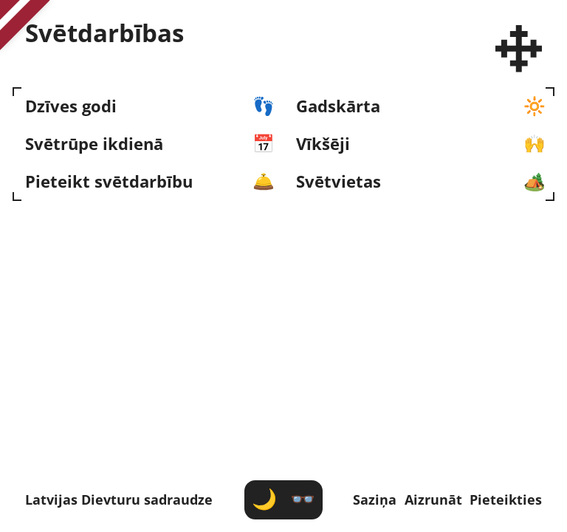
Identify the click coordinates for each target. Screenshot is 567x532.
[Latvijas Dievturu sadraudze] (519, 48)
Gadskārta (338, 107)
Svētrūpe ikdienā (94, 144)
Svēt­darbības (104, 33)
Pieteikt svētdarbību (109, 182)
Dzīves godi (71, 107)
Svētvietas (338, 182)
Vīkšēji (323, 144)
